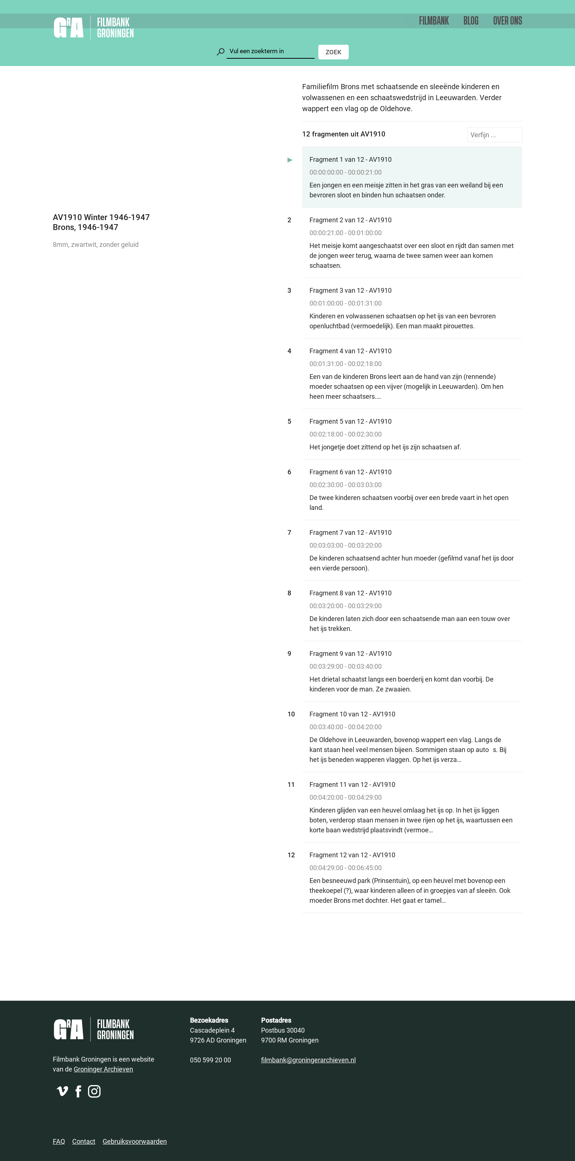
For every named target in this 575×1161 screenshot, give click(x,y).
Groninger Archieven (103, 1069)
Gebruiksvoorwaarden (135, 1141)
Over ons (507, 21)
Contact (83, 1141)
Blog (471, 21)
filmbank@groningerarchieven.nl (308, 1059)
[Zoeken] (271, 51)
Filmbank (434, 21)
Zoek (333, 52)
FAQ (59, 1141)
